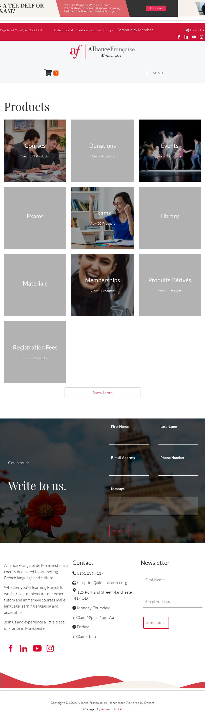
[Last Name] (178, 438)
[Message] (153, 506)
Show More (103, 392)
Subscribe (156, 623)
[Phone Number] (178, 469)
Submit (119, 531)
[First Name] (129, 438)
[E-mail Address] (129, 469)
